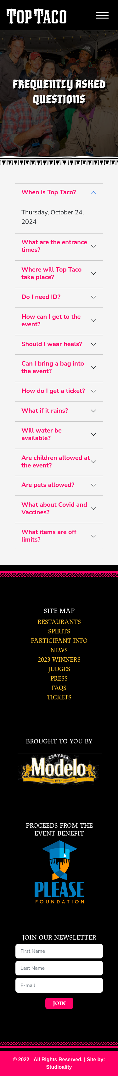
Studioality (59, 1067)
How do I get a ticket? (53, 391)
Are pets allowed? (47, 485)
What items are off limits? (48, 536)
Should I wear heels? (51, 344)
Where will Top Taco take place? (51, 273)
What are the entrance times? (54, 246)
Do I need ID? (40, 297)
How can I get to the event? (51, 320)
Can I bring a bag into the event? (52, 367)
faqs (59, 688)
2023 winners (59, 660)
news (59, 650)
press (59, 678)
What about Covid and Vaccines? (54, 508)
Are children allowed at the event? (55, 462)
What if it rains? (44, 410)
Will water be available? (41, 434)
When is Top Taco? (48, 192)
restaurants (59, 622)
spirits (59, 631)
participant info (59, 641)
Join (59, 1003)
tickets (59, 697)
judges (59, 669)
